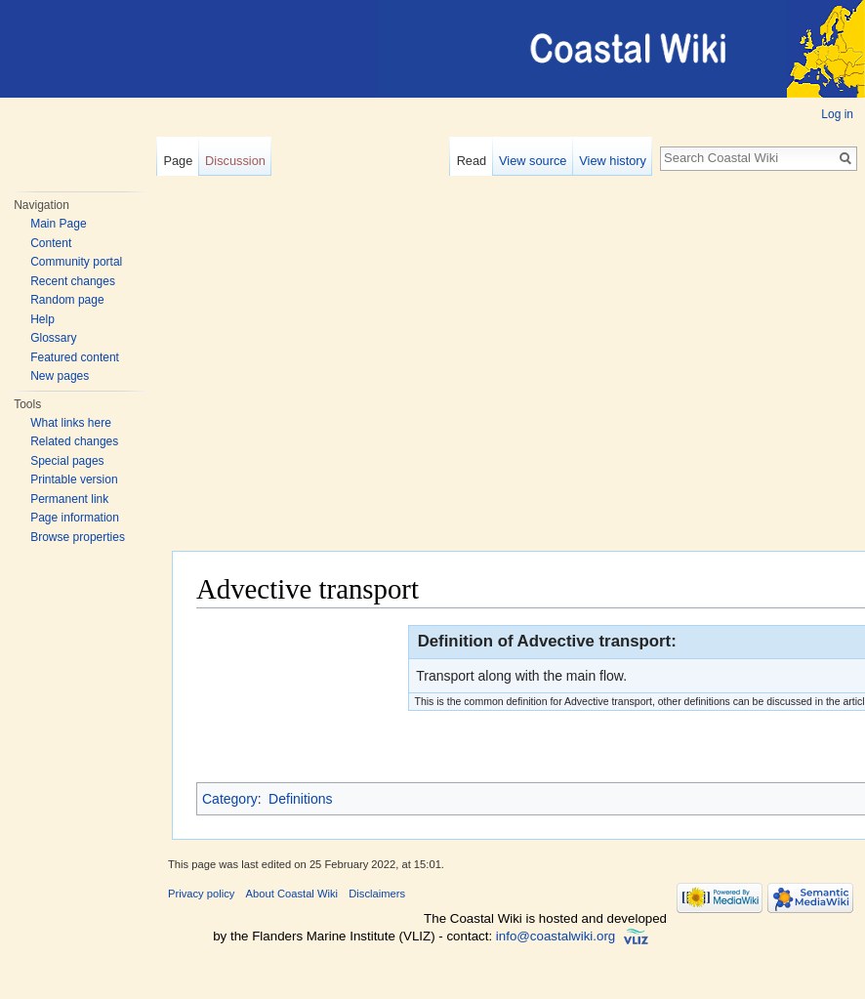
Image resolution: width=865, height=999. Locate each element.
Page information (74, 517)
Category (230, 799)
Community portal (76, 262)
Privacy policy (201, 893)
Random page (66, 300)
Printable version (73, 479)
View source (532, 160)
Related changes (74, 441)
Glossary (53, 338)
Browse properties (77, 537)
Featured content (74, 357)
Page (177, 160)
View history (612, 160)
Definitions (300, 799)
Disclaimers (377, 893)
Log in (837, 114)
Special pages (66, 461)
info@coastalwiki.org (555, 936)
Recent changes (72, 281)
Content (50, 243)
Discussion (235, 160)
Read (472, 160)
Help (42, 319)
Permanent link (69, 499)
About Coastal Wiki (292, 893)
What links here (70, 423)
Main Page (58, 223)
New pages (59, 376)
